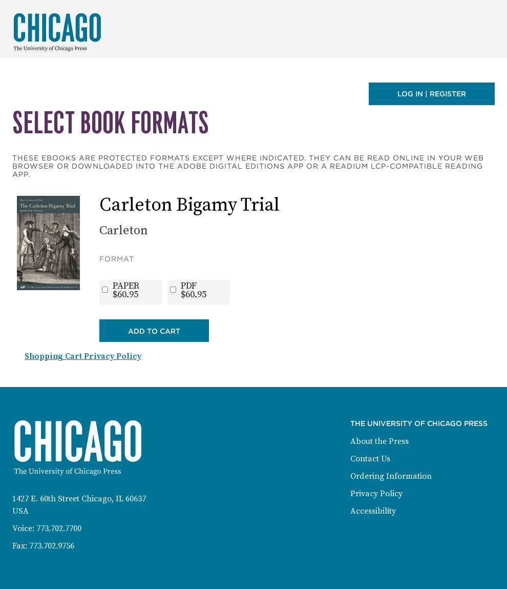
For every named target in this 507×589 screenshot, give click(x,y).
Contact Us (370, 459)
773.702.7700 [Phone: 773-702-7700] (58, 528)
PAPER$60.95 (126, 290)
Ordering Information (391, 476)
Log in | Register (431, 93)
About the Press (379, 441)
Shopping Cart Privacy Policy (83, 356)
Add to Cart (154, 331)
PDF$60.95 (193, 290)
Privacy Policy (376, 494)
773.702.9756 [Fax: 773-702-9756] (51, 546)
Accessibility (373, 511)
